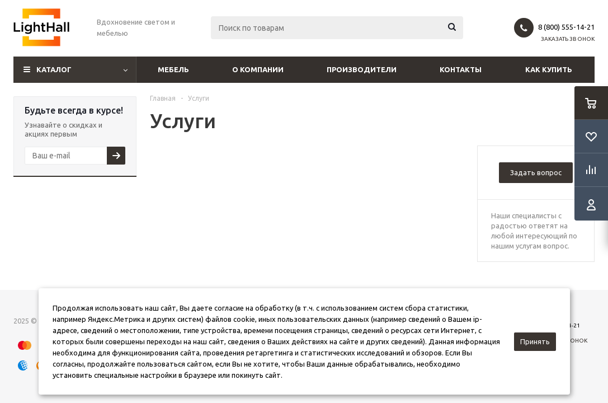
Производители (362, 69)
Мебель (173, 69)
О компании (258, 69)
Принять (535, 341)
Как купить (548, 69)
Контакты (461, 69)
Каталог (54, 69)
